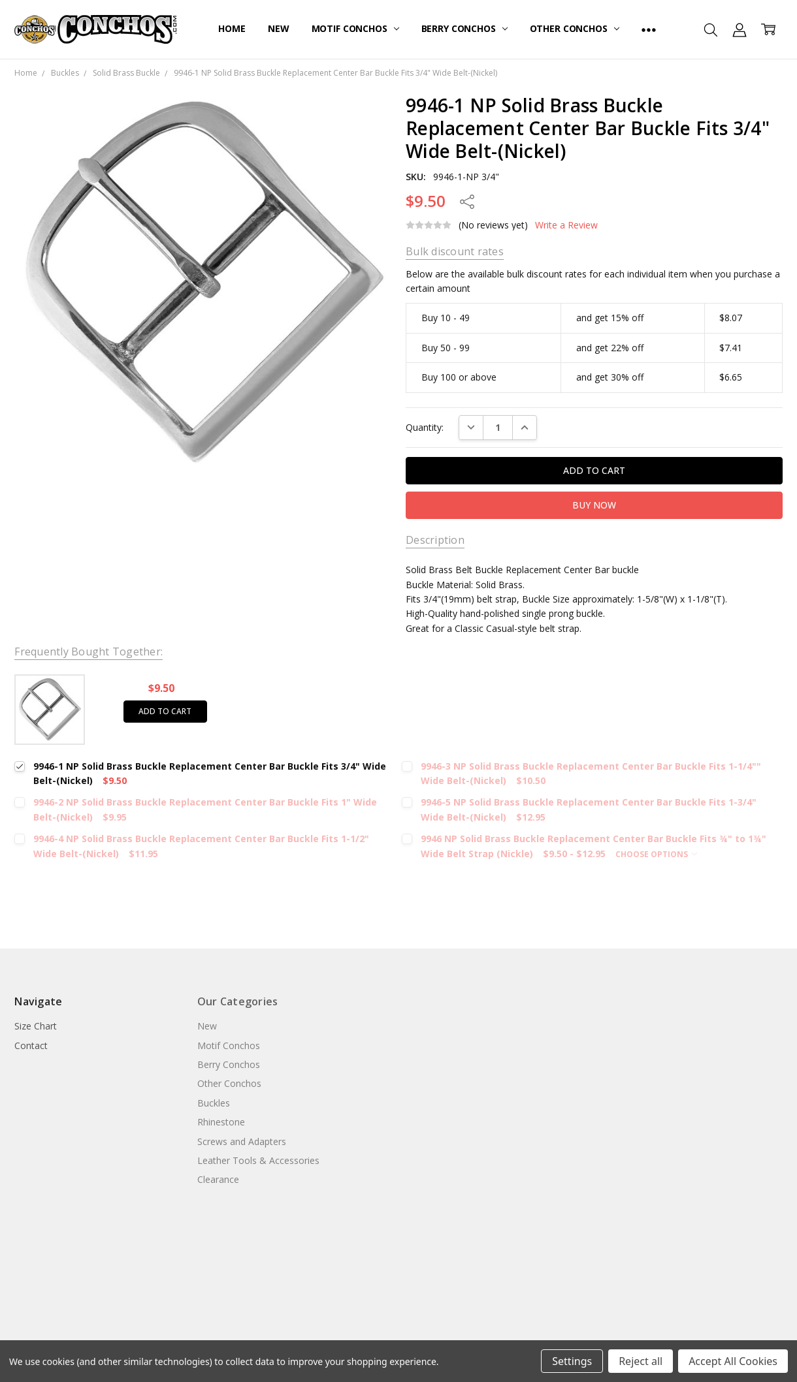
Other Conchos (574, 28)
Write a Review (566, 225)
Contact (31, 1045)
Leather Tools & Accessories (258, 1160)
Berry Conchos (464, 28)
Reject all (640, 1361)
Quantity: (425, 427)
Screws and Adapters (241, 1141)
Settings (572, 1361)
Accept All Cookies (733, 1361)
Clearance (218, 1179)
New (278, 28)
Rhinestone (221, 1122)
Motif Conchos (355, 28)
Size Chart (35, 1026)
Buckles (213, 1103)
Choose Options (656, 854)
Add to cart (164, 711)
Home (231, 28)
